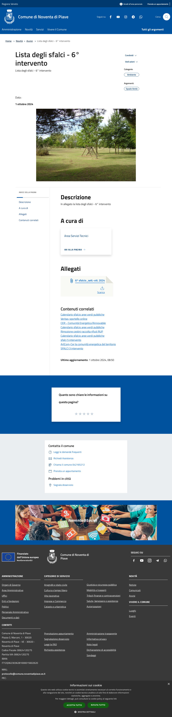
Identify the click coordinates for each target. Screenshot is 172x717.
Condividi (131, 55)
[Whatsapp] (140, 17)
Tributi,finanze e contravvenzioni (103, 595)
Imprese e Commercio (55, 601)
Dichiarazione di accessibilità (101, 650)
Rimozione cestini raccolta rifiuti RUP (82, 331)
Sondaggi (91, 655)
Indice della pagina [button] (27, 192)
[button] (86, 711)
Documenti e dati (10, 617)
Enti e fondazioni (10, 601)
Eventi (132, 616)
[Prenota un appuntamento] (157, 4)
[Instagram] (124, 17)
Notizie (132, 585)
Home (8, 41)
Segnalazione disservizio (56, 639)
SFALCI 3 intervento (72, 348)
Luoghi (132, 611)
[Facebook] (109, 17)
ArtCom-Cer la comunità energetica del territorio (88, 344)
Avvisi (29, 41)
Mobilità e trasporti (96, 590)
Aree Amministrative (12, 590)
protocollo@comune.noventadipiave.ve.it (23, 674)
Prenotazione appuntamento (59, 633)
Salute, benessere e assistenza (102, 601)
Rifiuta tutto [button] (98, 705)
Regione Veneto (10, 4)
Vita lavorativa (51, 596)
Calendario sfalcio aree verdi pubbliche (82, 315)
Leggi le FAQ (50, 644)
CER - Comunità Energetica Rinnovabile (83, 323)
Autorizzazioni (94, 606)
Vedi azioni (132, 62)
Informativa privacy (97, 639)
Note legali (92, 644)
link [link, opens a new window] (115, 698)
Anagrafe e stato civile (55, 585)
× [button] (168, 684)
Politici (5, 606)
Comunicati (135, 590)
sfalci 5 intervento (71, 340)
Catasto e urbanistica (55, 606)
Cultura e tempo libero (55, 590)
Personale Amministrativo (15, 612)
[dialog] (86, 699)
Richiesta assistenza (54, 650)
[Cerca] (166, 16)
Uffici (4, 596)
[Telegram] (132, 17)
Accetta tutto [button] (74, 705)
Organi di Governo (11, 585)
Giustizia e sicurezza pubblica (102, 585)
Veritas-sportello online (74, 319)
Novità (19, 41)
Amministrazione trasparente (102, 633)
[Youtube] (117, 17)
